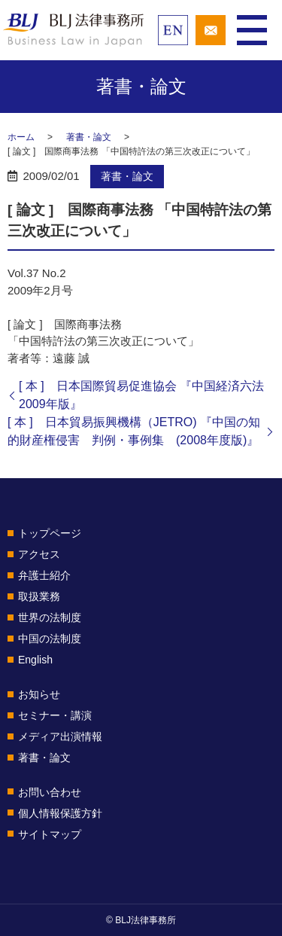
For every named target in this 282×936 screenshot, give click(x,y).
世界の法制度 (49, 617)
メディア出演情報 (60, 736)
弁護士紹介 (44, 575)
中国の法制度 (49, 639)
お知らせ (39, 694)
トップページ (49, 533)
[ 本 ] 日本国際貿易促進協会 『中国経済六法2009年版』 (141, 395)
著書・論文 (88, 137)
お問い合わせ (49, 792)
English (35, 660)
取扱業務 (39, 596)
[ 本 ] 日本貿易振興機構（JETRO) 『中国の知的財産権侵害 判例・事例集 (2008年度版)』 (134, 431)
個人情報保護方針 (60, 813)
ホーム (21, 137)
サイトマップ (49, 834)
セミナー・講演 (55, 715)
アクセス (39, 554)
